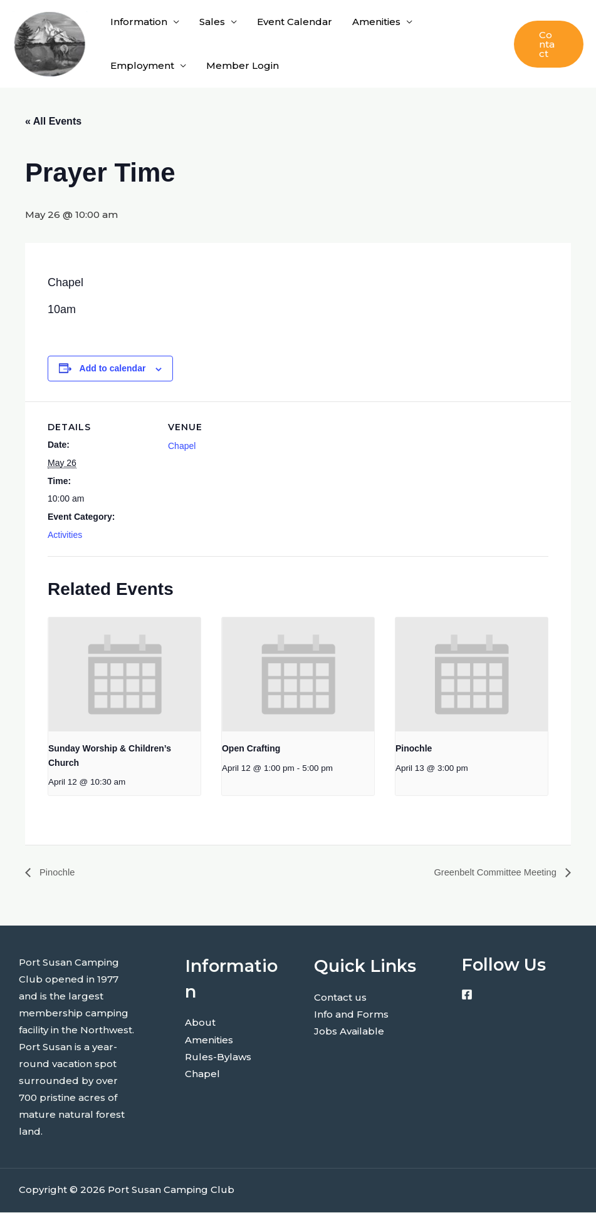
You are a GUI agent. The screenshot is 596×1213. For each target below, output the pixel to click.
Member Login (242, 65)
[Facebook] (467, 995)
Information (138, 22)
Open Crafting (251, 748)
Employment (142, 65)
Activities (65, 535)
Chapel (182, 446)
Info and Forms (351, 1014)
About (200, 1023)
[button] (548, 44)
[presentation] (124, 674)
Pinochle (413, 748)
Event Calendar (294, 22)
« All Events (53, 121)
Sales (212, 22)
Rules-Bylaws (218, 1057)
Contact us (340, 997)
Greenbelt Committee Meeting (490, 872)
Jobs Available (349, 1031)
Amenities (376, 22)
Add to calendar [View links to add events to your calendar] (113, 368)
